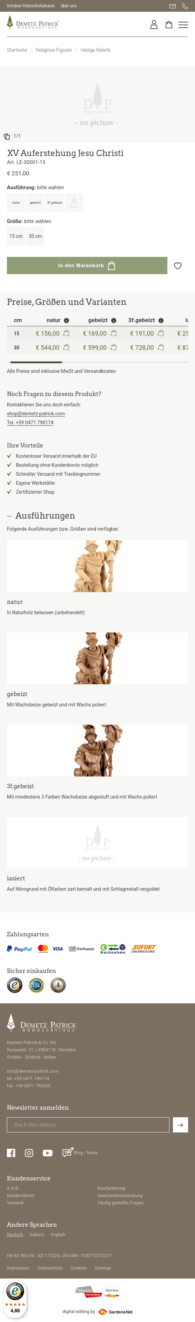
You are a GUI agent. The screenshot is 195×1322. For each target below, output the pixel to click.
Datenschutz (50, 1268)
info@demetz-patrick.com (32, 1071)
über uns (69, 5)
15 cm (16, 236)
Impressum (18, 1268)
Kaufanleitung (111, 1188)
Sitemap (103, 1268)
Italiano (37, 1234)
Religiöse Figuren (54, 50)
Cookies (78, 1268)
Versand (15, 1202)
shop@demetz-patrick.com (36, 413)
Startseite (17, 50)
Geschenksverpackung (120, 1195)
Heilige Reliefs (95, 50)
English (58, 1234)
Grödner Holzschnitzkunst (31, 5)
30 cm (35, 236)
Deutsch (15, 1234)
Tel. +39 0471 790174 (30, 422)
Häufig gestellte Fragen (121, 1202)
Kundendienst (20, 1195)
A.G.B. (13, 1188)
